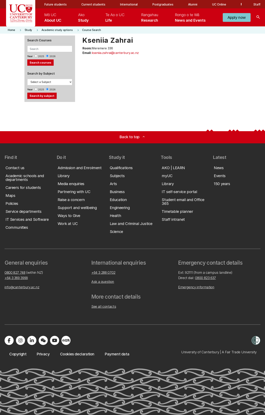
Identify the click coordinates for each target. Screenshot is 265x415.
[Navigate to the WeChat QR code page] (43, 340)
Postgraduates (162, 4)
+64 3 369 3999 (16, 278)
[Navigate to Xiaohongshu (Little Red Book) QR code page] (66, 340)
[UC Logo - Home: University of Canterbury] (20, 13)
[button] (237, 17)
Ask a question (102, 282)
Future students (55, 4)
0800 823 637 (205, 278)
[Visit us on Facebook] (9, 340)
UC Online (219, 4)
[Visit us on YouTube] (54, 340)
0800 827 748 (15, 273)
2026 (52, 56)
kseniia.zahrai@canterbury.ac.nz (115, 53)
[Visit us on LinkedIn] (31, 340)
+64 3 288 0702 (103, 273)
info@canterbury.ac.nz (22, 287)
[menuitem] (52, 17)
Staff (256, 4)
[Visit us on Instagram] (20, 340)
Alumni (192, 4)
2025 (41, 56)
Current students (93, 4)
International (129, 4)
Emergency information (196, 287)
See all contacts (103, 306)
